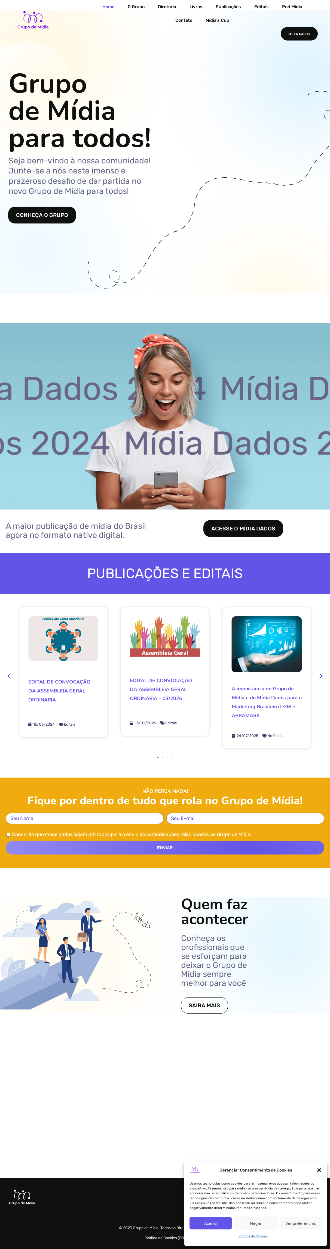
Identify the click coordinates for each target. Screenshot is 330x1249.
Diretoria (167, 6)
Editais (261, 6)
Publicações (228, 6)
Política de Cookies (253, 1236)
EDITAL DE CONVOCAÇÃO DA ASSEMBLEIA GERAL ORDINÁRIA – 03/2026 (161, 689)
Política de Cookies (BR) (165, 1238)
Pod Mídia (292, 6)
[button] (319, 1170)
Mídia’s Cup (217, 20)
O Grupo (136, 6)
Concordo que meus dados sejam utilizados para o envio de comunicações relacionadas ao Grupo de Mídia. (132, 834)
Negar (255, 1223)
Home (108, 6)
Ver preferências (300, 1223)
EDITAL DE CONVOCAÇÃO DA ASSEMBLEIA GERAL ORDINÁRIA (59, 691)
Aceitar (210, 1223)
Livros (196, 6)
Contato (183, 20)
